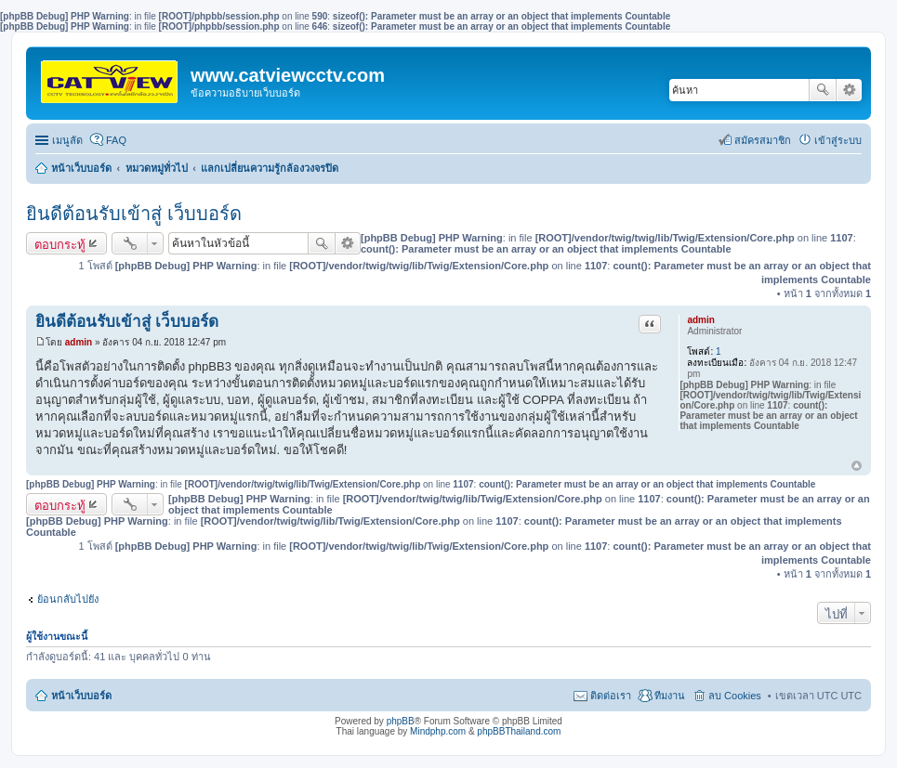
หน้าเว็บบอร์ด (81, 168)
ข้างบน (856, 466)
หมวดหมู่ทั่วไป (156, 168)
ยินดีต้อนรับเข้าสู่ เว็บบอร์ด (134, 213)
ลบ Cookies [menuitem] (734, 695)
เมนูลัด (67, 140)
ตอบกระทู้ (60, 244)
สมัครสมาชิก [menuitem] (762, 140)
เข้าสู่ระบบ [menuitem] (838, 140)
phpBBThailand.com (519, 731)
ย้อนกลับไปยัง (68, 599)
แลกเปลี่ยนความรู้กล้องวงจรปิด (269, 168)
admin (700, 320)
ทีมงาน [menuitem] (669, 695)
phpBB (401, 721)
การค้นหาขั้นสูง (849, 90)
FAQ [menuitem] (116, 140)
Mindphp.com (438, 731)
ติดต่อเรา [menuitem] (610, 695)
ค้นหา (823, 90)
